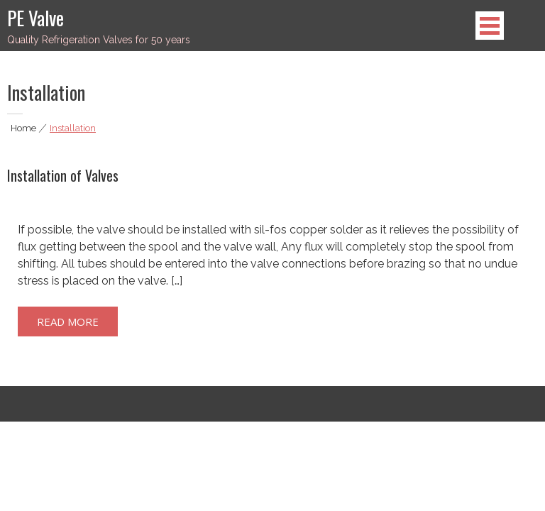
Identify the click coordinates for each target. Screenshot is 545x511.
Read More (68, 321)
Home (23, 128)
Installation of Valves (63, 175)
